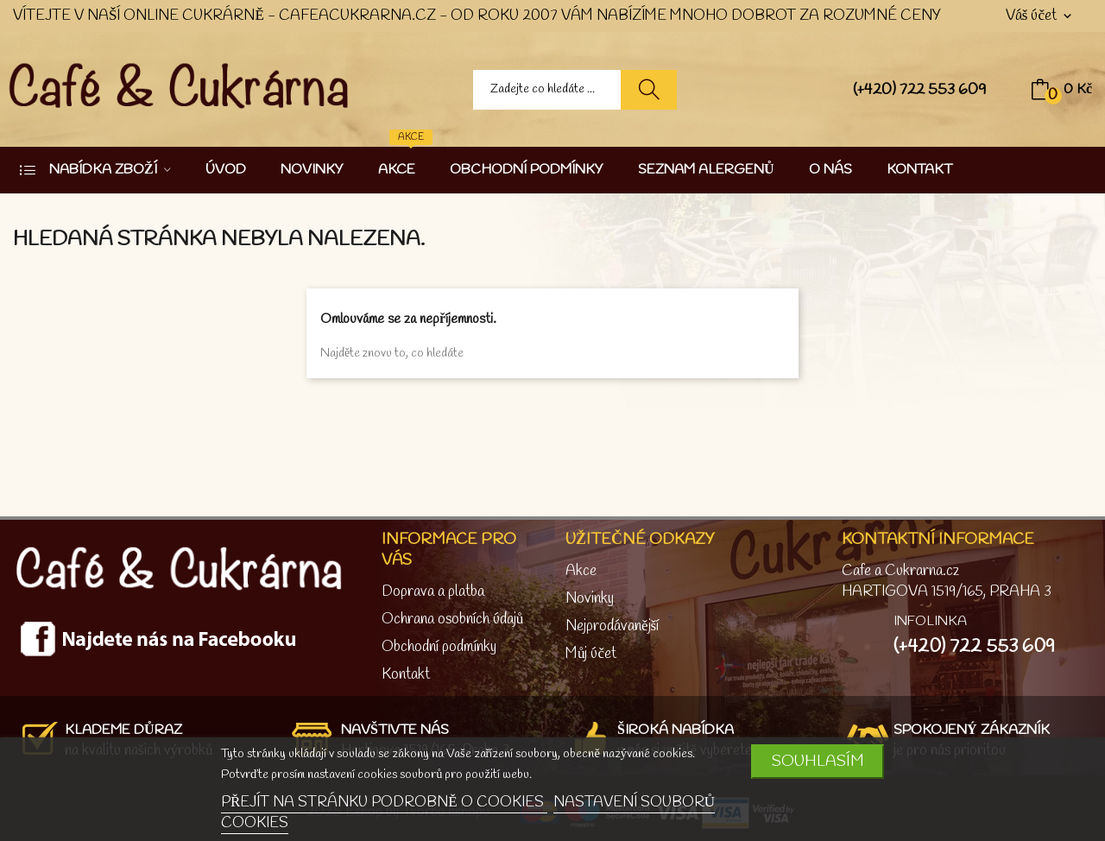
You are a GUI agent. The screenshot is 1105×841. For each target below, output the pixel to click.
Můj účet (590, 654)
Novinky (589, 599)
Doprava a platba (433, 592)
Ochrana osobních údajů (453, 619)
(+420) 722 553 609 (920, 89)
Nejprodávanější (612, 626)
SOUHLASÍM (818, 761)
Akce (581, 571)
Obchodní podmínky (439, 647)
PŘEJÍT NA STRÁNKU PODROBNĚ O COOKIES (384, 803)
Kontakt (406, 675)
